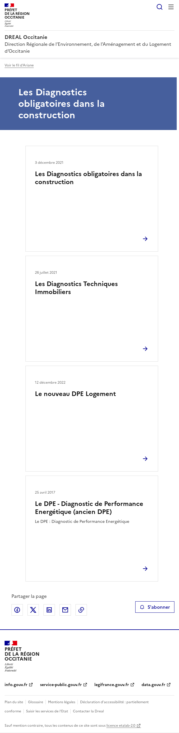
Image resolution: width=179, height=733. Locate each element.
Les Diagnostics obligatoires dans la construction (88, 178)
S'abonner (155, 607)
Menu (171, 7)
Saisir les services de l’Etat (47, 711)
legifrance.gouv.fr (111, 685)
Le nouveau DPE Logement (75, 394)
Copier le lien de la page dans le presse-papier (81, 610)
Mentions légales (61, 702)
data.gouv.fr (153, 685)
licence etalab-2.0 (120, 725)
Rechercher (159, 7)
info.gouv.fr (16, 685)
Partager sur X (33, 610)
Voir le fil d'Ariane (19, 65)
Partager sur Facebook (17, 610)
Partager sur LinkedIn (49, 610)
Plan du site (14, 702)
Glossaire (35, 702)
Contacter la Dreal (88, 711)
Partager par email (65, 610)
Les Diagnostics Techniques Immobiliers (76, 288)
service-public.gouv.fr (61, 685)
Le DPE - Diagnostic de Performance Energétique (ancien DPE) (89, 508)
